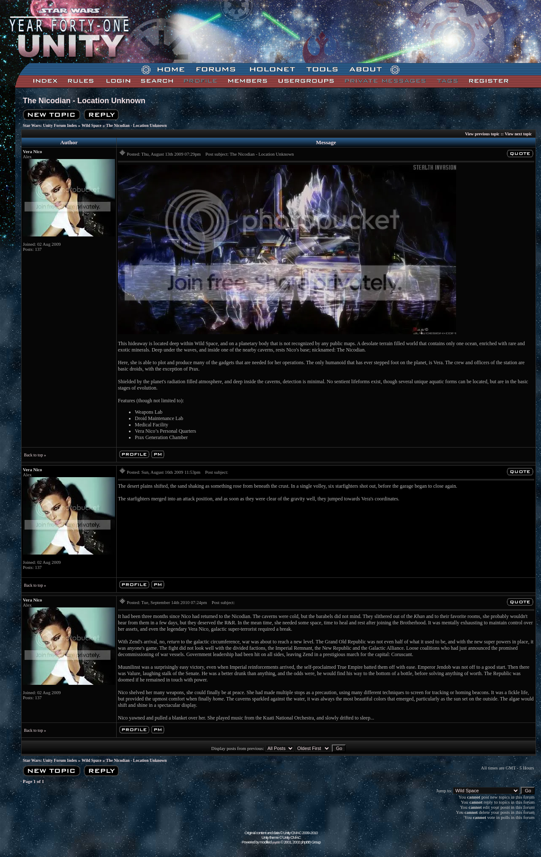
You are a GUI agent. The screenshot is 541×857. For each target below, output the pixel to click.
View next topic (518, 134)
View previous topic (482, 134)
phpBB (276, 842)
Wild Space (91, 125)
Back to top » (35, 455)
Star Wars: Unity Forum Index (50, 125)
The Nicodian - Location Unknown (84, 100)
